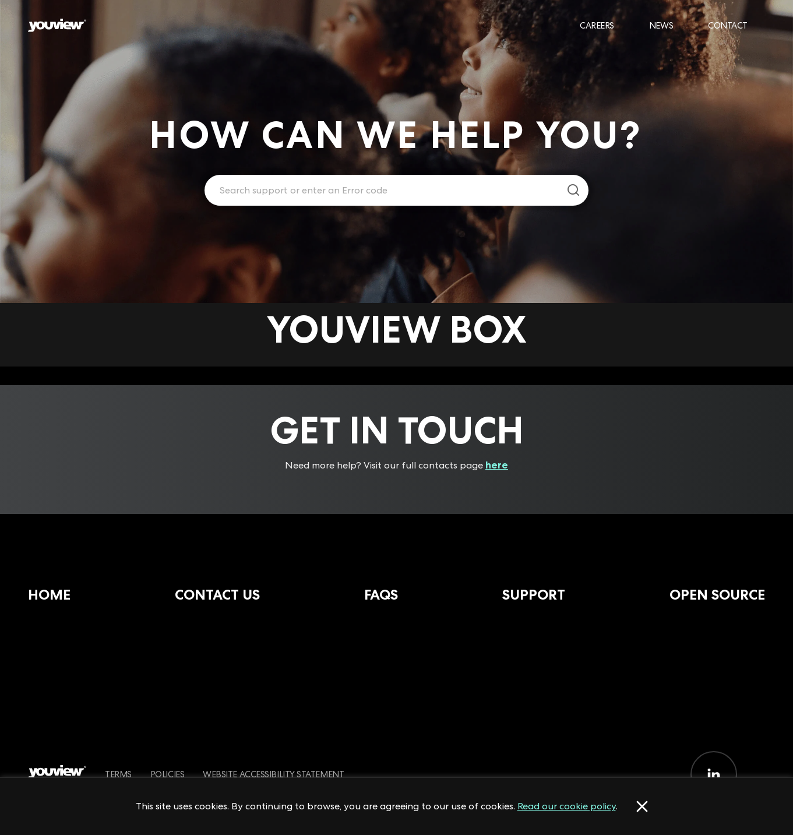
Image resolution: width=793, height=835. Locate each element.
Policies (167, 774)
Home (49, 595)
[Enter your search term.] (382, 190)
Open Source (717, 595)
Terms (118, 774)
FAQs (381, 595)
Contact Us (217, 595)
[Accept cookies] (642, 806)
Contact (728, 25)
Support (533, 595)
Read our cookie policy (566, 805)
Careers (597, 25)
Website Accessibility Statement (273, 774)
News (661, 25)
